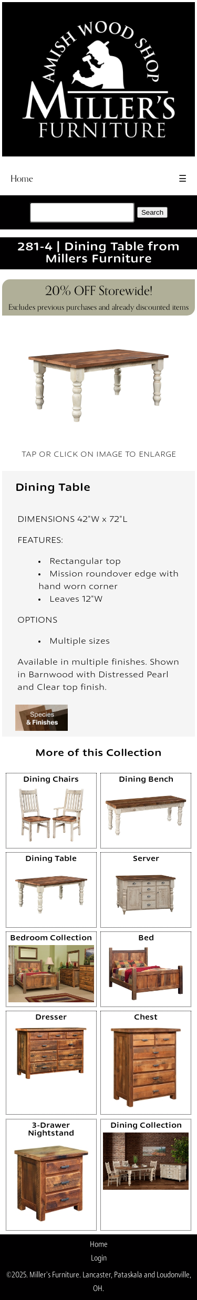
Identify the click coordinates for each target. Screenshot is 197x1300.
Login (99, 1258)
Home (22, 179)
